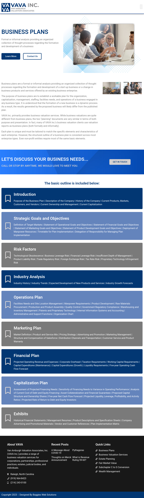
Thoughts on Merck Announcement (61, 458)
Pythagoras (78, 450)
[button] (141, 6)
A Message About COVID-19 (60, 451)
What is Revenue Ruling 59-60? (80, 458)
